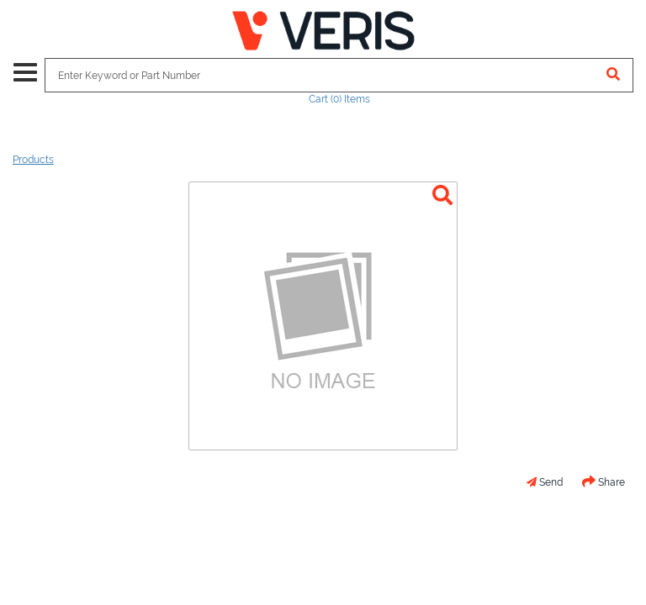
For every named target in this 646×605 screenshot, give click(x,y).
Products (33, 160)
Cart (339, 99)
